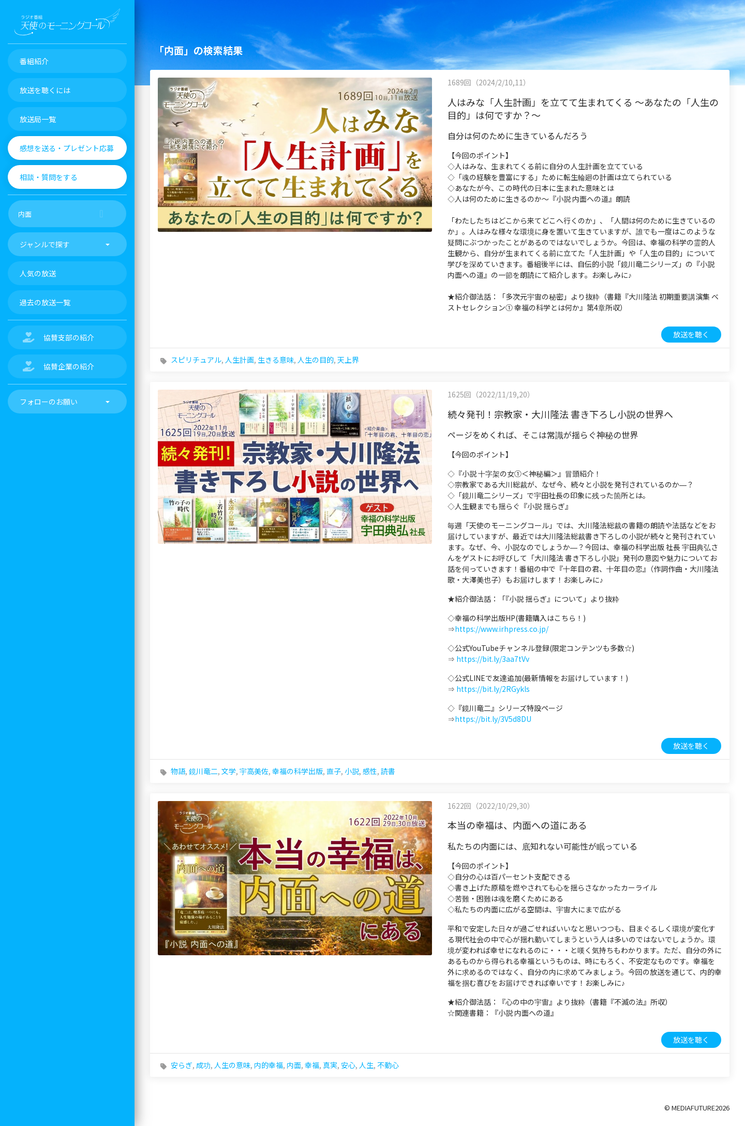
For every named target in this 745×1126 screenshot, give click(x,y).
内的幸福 (268, 1065)
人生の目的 (315, 359)
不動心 (388, 1065)
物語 (178, 771)
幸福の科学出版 (297, 771)
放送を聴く (691, 334)
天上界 (348, 359)
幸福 (312, 1065)
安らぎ (181, 1065)
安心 (348, 1065)
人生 (366, 1065)
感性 (370, 771)
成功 (203, 1065)
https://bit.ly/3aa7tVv (492, 659)
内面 (294, 1065)
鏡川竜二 (203, 771)
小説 (352, 771)
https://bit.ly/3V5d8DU (493, 719)
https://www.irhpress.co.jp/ (501, 629)
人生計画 (239, 359)
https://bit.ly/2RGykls (493, 689)
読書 (388, 771)
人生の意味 (232, 1065)
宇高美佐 (254, 771)
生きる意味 (276, 359)
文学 (228, 771)
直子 (333, 771)
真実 (330, 1065)
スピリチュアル (196, 359)
